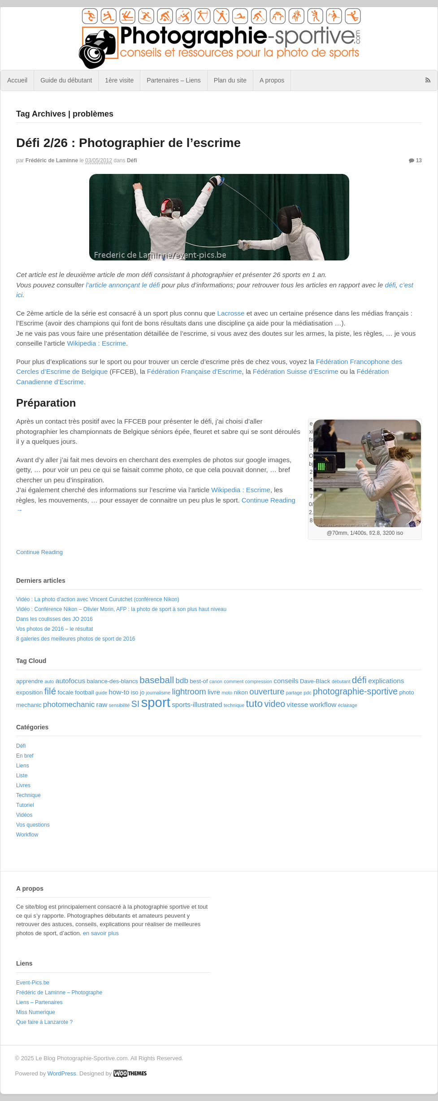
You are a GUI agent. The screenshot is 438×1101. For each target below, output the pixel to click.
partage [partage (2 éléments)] (294, 692)
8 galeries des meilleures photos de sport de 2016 (75, 639)
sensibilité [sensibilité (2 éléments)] (119, 705)
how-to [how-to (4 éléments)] (118, 692)
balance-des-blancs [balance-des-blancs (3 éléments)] (112, 681)
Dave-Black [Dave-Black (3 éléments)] (315, 681)
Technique (28, 795)
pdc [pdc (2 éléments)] (307, 692)
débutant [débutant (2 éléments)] (341, 681)
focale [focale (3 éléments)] (66, 692)
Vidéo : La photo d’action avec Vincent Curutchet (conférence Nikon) (97, 599)
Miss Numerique (35, 1012)
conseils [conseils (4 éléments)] (285, 681)
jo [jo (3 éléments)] (142, 692)
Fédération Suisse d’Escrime (295, 371)
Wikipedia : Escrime (96, 343)
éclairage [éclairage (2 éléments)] (347, 705)
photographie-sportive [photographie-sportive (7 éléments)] (355, 691)
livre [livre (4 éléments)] (214, 692)
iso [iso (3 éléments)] (135, 692)
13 (415, 160)
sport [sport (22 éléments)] (155, 702)
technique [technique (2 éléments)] (234, 705)
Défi (132, 160)
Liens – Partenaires (39, 1002)
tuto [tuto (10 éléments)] (254, 703)
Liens (22, 766)
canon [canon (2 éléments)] (215, 681)
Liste (21, 775)
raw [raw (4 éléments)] (102, 704)
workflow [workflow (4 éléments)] (323, 704)
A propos (272, 80)
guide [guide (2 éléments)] (101, 692)
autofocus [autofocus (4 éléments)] (70, 681)
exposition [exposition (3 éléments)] (29, 692)
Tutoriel (25, 805)
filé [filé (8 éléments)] (50, 691)
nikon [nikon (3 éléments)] (241, 692)
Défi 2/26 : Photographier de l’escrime (128, 143)
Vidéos (24, 815)
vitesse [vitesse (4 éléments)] (297, 704)
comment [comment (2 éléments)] (233, 681)
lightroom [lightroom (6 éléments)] (189, 691)
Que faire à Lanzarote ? (44, 1022)
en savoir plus (101, 933)
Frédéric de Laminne (52, 160)
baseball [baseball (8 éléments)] (156, 680)
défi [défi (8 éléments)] (359, 680)
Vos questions (33, 825)
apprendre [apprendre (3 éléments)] (29, 681)
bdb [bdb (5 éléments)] (182, 680)
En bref (25, 756)
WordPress (62, 1073)
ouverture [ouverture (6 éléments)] (266, 691)
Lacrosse (231, 313)
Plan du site (230, 80)
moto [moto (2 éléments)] (226, 692)
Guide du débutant (66, 80)
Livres (23, 785)
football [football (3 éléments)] (84, 692)
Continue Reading (39, 552)
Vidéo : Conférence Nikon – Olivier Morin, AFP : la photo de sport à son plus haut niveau (121, 609)
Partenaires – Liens (174, 80)
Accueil (17, 80)
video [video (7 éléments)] (274, 704)
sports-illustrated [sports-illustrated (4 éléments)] (197, 704)
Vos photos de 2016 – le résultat (54, 629)
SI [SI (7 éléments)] (135, 704)
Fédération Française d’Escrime (194, 371)
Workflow (27, 835)
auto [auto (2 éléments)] (49, 681)
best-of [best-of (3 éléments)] (199, 681)
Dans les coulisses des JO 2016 (54, 619)
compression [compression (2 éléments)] (258, 681)
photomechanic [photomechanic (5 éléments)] (69, 704)
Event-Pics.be (32, 983)
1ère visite (119, 80)
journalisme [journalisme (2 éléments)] (158, 692)
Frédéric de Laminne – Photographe (59, 992)
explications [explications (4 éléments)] (386, 681)
